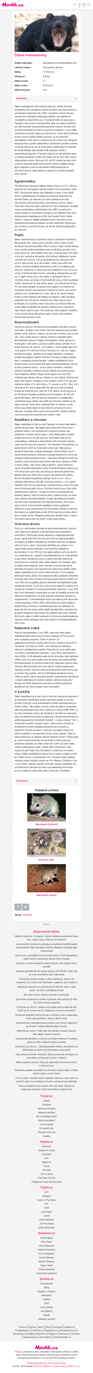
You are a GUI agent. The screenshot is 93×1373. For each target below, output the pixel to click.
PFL (46, 1204)
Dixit (46, 1303)
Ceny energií (46, 1124)
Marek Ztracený (46, 1261)
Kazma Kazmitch (46, 1250)
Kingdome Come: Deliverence (47, 1182)
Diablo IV (46, 1162)
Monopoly (46, 1295)
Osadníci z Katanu (46, 1291)
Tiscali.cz (46, 1096)
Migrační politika (46, 1112)
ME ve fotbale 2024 (46, 1116)
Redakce (40, 1363)
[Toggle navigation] (88, 4)
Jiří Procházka (46, 1223)
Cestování (57, 1327)
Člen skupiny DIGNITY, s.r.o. (68, 1366)
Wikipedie (28, 915)
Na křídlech (46, 1311)
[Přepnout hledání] (75, 4)
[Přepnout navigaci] (79, 4)
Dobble (46, 1299)
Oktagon (46, 1196)
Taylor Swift (46, 1265)
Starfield (46, 1154)
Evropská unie (46, 1128)
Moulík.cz (42, 1334)
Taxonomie (46, 781)
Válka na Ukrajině (46, 1108)
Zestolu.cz (46, 1279)
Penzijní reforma (46, 1132)
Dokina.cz (64, 1334)
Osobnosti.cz (46, 1233)
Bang (46, 1287)
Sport (41, 1327)
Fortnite (46, 1170)
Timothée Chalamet (46, 1273)
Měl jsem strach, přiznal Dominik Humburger (46, 995)
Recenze (46, 1146)
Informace (46, 98)
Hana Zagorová (46, 1246)
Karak (46, 1315)
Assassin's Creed (46, 1150)
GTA (46, 1158)
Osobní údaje (60, 1363)
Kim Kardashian (46, 1253)
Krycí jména (47, 1307)
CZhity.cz (75, 1334)
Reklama (31, 1363)
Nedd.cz (31, 1334)
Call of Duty (46, 1174)
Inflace (46, 1101)
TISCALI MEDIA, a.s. (45, 1366)
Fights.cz (47, 1188)
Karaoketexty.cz (68, 1330)
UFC (46, 1192)
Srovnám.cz (46, 1337)
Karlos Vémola (46, 1220)
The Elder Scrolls (46, 1178)
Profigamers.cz (23, 1330)
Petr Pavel (46, 1242)
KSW (46, 1208)
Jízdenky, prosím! (46, 1319)
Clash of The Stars (46, 1200)
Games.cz (46, 1142)
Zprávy (32, 1327)
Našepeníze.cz (30, 1337)
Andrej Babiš (46, 1238)
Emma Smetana (46, 1269)
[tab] (46, 98)
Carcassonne (46, 1283)
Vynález (47, 1136)
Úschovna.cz (19, 1334)
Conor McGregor (46, 1227)
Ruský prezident (46, 1120)
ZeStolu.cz (37, 1330)
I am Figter (46, 1212)
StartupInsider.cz (62, 1337)
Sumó (47, 1216)
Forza (46, 1166)
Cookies (49, 1363)
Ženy (48, 1327)
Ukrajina (46, 1104)
